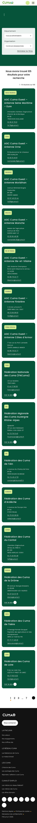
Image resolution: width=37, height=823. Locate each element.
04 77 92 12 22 (12, 676)
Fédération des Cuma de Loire (17, 663)
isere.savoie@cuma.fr (15, 643)
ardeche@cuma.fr (14, 519)
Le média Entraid (8, 757)
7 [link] (26, 698)
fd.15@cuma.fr (12, 559)
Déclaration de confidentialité (12, 814)
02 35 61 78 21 (12, 122)
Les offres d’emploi (8, 792)
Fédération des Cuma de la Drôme (17, 579)
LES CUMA (6, 763)
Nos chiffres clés (7, 742)
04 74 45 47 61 (12, 477)
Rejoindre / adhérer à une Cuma (13, 775)
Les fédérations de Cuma (10, 753)
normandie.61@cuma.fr (16, 161)
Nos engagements (8, 739)
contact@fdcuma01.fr (15, 480)
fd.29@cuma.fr (12, 316)
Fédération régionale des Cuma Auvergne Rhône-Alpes (16, 417)
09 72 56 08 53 (12, 313)
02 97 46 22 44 (13, 198)
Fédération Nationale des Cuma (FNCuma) (17, 373)
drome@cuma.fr (13, 597)
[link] (33, 697)
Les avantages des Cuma (10, 771)
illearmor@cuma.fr (14, 280)
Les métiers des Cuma (9, 789)
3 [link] (18, 698)
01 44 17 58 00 (12, 386)
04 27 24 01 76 (12, 594)
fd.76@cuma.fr (13, 125)
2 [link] (14, 698)
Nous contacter (10, 723)
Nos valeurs (6, 735)
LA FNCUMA (7, 730)
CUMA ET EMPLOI (9, 781)
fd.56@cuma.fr (12, 202)
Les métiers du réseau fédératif (12, 785)
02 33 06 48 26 (12, 236)
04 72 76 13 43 (12, 434)
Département (10, 31)
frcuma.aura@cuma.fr (15, 437)
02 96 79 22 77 (12, 277)
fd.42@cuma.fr (13, 679)
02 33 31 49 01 (12, 158)
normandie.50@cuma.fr (16, 240)
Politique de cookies (23, 811)
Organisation (9, 41)
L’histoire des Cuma (8, 767)
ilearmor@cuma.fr (14, 354)
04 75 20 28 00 (12, 515)
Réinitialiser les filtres (24, 51)
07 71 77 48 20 (12, 640)
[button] (18, 35)
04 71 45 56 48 (12, 556)
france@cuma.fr (13, 390)
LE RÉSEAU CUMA (9, 748)
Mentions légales (8, 811)
